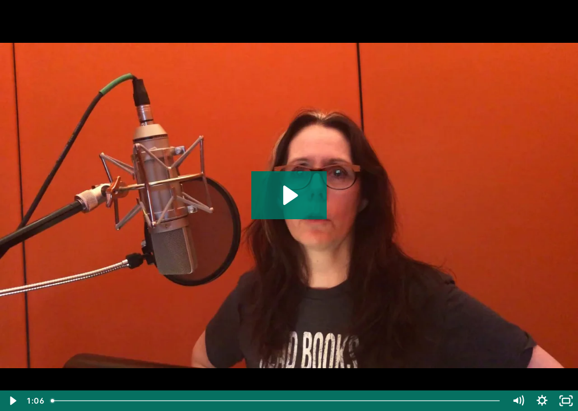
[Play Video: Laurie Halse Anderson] (289, 195)
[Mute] (518, 400)
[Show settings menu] (542, 400)
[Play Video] (12, 400)
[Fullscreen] (566, 400)
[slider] (276, 400)
